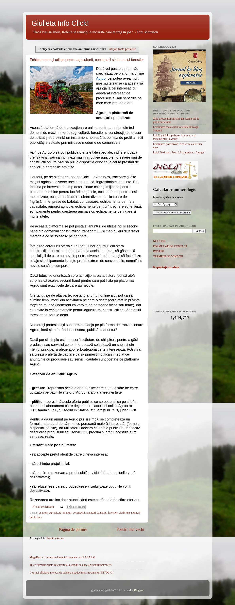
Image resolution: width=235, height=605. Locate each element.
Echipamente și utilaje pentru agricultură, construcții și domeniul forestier (87, 60)
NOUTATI (159, 241)
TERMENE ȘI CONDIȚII (168, 256)
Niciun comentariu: (44, 506)
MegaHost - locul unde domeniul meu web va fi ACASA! (62, 557)
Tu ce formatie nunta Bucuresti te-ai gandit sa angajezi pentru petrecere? (71, 564)
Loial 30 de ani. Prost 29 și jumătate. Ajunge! (179, 152)
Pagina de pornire (73, 529)
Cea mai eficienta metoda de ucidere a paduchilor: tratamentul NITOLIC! (71, 572)
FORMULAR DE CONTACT (170, 246)
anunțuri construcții (74, 512)
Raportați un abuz (166, 267)
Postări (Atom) (55, 538)
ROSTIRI (158, 251)
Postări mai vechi (130, 529)
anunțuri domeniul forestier (101, 512)
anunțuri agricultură (50, 512)
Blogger (138, 590)
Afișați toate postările (122, 49)
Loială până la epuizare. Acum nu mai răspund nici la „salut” (174, 137)
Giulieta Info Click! (60, 23)
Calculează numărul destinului (172, 212)
